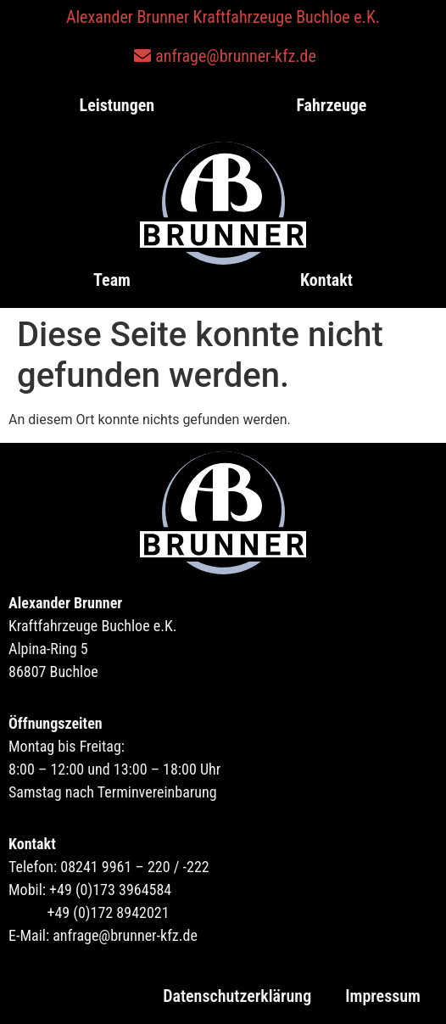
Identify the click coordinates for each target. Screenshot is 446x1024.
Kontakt (326, 280)
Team (112, 280)
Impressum (383, 996)
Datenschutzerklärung (237, 996)
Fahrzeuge (331, 105)
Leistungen (117, 105)
